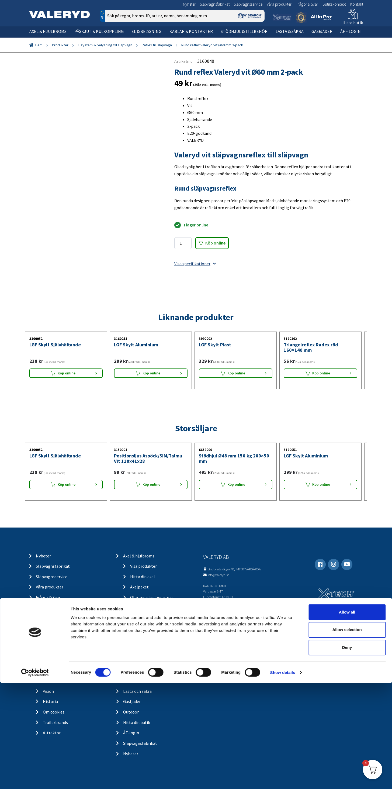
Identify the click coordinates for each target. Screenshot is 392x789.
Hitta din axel (142, 576)
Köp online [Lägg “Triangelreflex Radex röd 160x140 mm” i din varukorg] (321, 373)
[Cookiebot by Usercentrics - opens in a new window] (34, 778)
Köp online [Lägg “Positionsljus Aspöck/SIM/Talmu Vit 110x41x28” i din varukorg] (151, 484)
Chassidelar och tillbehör (153, 680)
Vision (48, 691)
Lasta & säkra (290, 31)
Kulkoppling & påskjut (143, 608)
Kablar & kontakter (191, 31)
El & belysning (146, 31)
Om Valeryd (53, 680)
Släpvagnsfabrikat (215, 4)
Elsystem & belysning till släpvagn (105, 45)
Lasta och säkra (137, 691)
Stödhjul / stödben (147, 670)
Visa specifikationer (195, 263)
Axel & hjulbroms (48, 31)
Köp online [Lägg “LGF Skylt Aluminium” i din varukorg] (151, 373)
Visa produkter (143, 566)
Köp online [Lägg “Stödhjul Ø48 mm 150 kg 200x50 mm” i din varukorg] (236, 484)
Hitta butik (352, 22)
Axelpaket (139, 587)
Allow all (347, 718)
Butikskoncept (334, 4)
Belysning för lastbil (149, 639)
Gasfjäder (321, 31)
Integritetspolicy (59, 660)
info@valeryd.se (218, 575)
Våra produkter (279, 4)
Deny (347, 753)
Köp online (215, 243)
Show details (282, 778)
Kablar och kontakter (150, 649)
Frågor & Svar (307, 4)
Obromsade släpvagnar (151, 597)
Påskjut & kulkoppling (99, 31)
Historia (50, 701)
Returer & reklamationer (65, 670)
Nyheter (189, 4)
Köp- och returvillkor (62, 639)
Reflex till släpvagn (157, 45)
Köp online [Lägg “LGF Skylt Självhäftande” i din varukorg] (66, 373)
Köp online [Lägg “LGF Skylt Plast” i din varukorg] (236, 373)
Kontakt (356, 4)
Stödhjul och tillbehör (143, 660)
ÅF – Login (350, 31)
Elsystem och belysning (145, 618)
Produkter (60, 45)
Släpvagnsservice (248, 4)
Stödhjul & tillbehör (244, 31)
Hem (39, 45)
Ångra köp (52, 649)
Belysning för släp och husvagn (158, 628)
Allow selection (347, 735)
